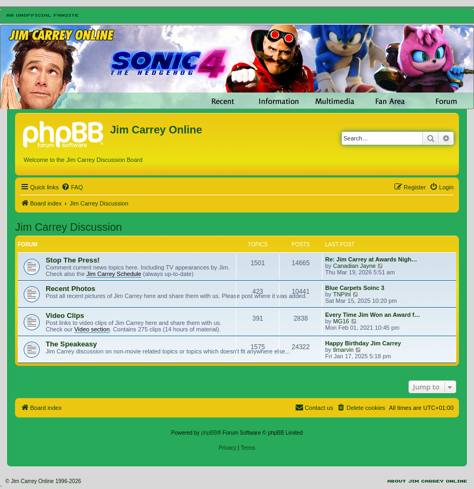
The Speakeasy (71, 344)
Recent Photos (70, 289)
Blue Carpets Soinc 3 (354, 288)
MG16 (341, 321)
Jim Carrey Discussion (68, 227)
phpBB (209, 433)
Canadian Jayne (354, 266)
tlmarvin (343, 349)
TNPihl (342, 294)
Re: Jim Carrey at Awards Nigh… (371, 259)
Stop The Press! (72, 260)
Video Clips (65, 315)
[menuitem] (72, 187)
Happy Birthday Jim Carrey (363, 343)
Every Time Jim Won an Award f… (372, 314)
